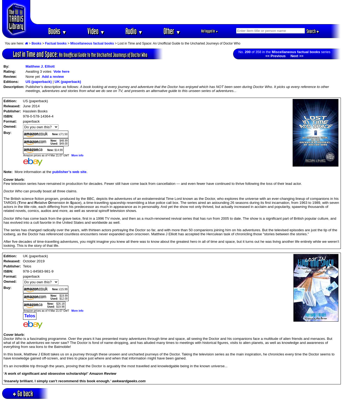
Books (57, 31)
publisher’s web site (69, 172)
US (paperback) (38, 82)
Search (313, 31)
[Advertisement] (185, 12)
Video (96, 31)
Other (172, 31)
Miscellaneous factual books (92, 43)
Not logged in (209, 31)
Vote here (61, 71)
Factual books (56, 43)
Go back (23, 393)
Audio (134, 31)
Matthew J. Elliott (40, 66)
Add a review (53, 77)
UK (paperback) (68, 82)
